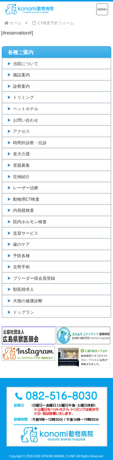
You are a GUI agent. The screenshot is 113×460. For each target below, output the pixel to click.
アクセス (21, 131)
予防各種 (21, 255)
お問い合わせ (25, 120)
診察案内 (21, 86)
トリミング (23, 97)
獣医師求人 (23, 289)
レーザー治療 (25, 187)
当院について (25, 63)
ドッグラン (23, 312)
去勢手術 (21, 266)
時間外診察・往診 (30, 142)
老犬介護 (21, 153)
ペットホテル (25, 108)
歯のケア (21, 244)
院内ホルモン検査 (30, 221)
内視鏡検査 (23, 210)
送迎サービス (25, 233)
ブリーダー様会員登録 (34, 278)
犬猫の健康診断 (27, 300)
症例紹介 (21, 176)
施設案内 (21, 74)
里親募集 (21, 165)
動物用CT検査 (26, 199)
